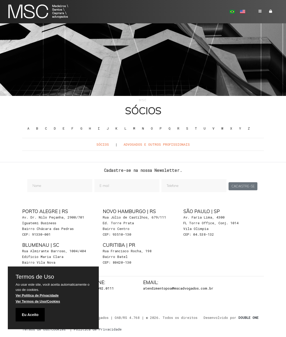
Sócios (102, 144)
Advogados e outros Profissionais (157, 144)
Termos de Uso (35, 276)
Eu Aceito (30, 315)
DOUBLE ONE (248, 317)
